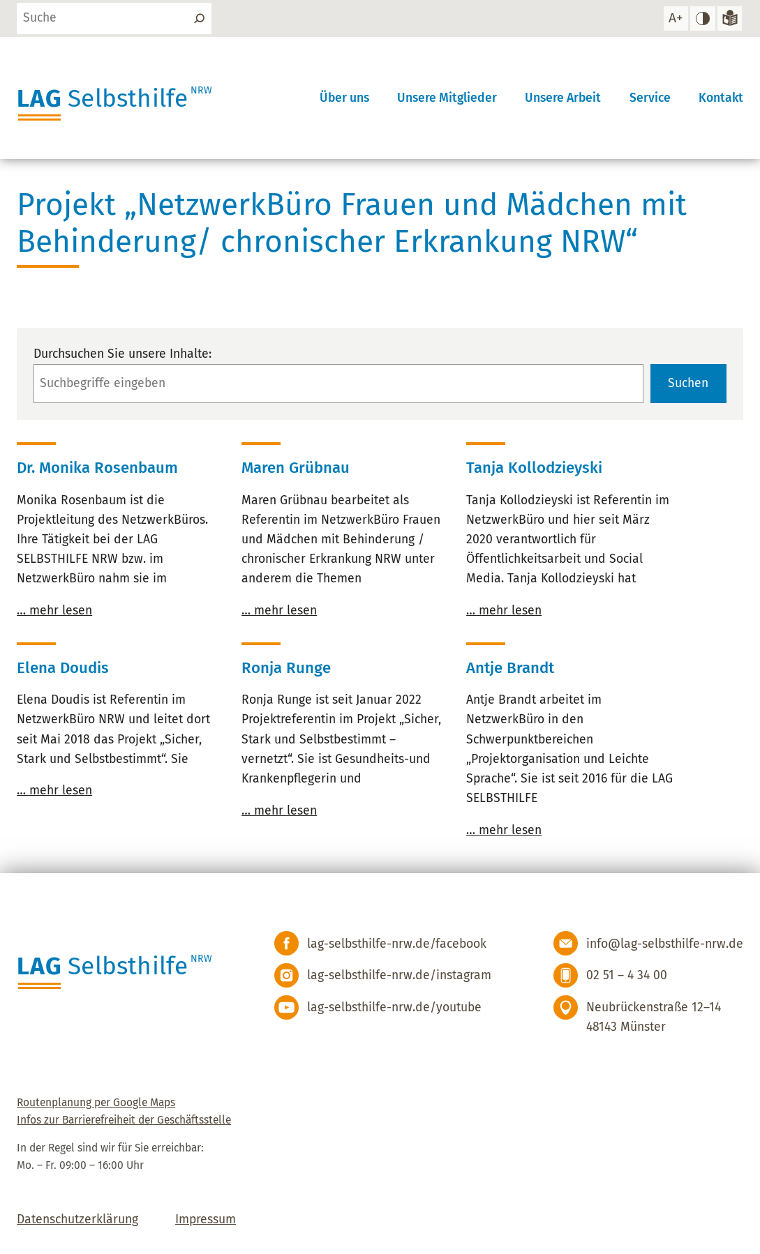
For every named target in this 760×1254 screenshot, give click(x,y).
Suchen (688, 383)
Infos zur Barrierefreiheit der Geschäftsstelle (124, 1119)
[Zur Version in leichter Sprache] (729, 18)
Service (650, 98)
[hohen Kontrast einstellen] (702, 18)
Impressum (205, 1219)
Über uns (344, 98)
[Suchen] (198, 18)
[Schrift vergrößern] (676, 18)
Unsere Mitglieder (447, 98)
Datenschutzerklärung (77, 1219)
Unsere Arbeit (563, 98)
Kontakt (721, 98)
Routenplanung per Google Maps (96, 1102)
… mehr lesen (54, 610)
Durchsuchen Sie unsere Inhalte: (122, 354)
